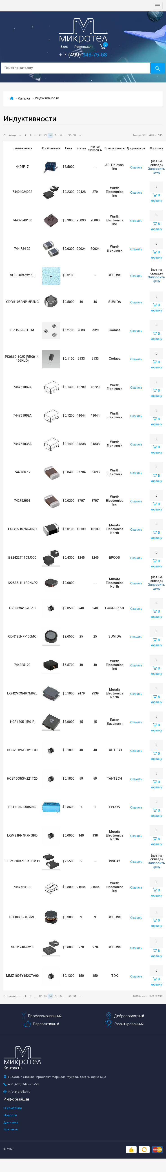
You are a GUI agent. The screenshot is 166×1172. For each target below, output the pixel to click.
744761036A (22, 444)
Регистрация (83, 47)
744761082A (22, 387)
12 (40, 135)
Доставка (10, 1122)
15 (55, 135)
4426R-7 (22, 167)
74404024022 (22, 192)
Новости (10, 1115)
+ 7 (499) (83, 55)
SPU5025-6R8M (22, 330)
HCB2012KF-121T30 (22, 750)
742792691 (22, 501)
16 (60, 135)
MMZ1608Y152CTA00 (22, 976)
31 (74, 135)
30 (70, 135)
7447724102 (22, 887)
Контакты (10, 1129)
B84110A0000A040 (22, 807)
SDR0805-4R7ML (22, 917)
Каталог (24, 98)
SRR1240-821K (22, 947)
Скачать (136, 167)
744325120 (22, 665)
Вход (64, 47)
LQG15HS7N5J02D (22, 529)
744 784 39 (22, 249)
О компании (12, 1108)
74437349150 (22, 220)
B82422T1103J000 (22, 557)
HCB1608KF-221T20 (22, 778)
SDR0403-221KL (22, 275)
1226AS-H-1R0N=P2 (22, 583)
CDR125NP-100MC (22, 636)
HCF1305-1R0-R (22, 722)
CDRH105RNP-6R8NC (22, 302)
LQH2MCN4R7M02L (22, 693)
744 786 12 (22, 472)
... (35, 135)
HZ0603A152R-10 (22, 608)
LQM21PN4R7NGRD (22, 835)
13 (45, 135)
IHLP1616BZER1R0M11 (22, 861)
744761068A (22, 415)
